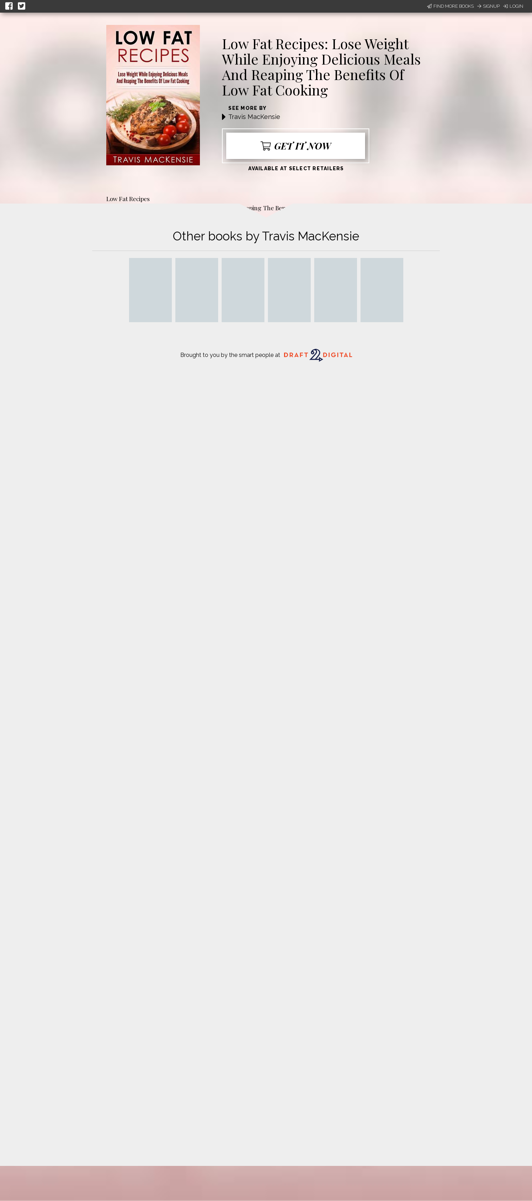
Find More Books (450, 6)
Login (513, 6)
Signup (488, 6)
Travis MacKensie (254, 116)
